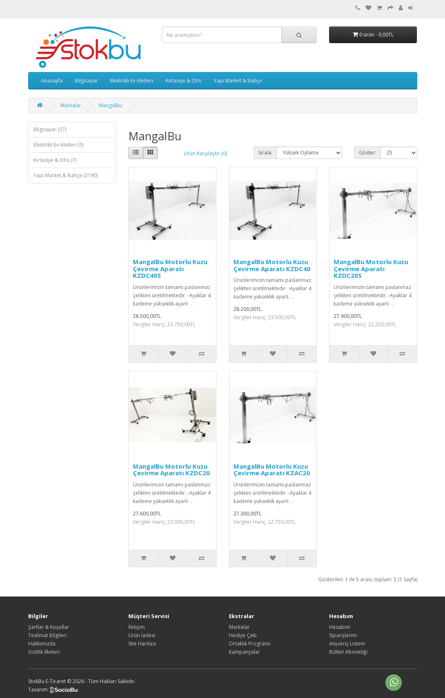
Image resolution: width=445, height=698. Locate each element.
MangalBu (110, 105)
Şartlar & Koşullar (48, 627)
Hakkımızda (41, 643)
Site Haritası (142, 643)
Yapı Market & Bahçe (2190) (66, 175)
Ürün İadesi (141, 635)
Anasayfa (52, 80)
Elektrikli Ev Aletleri (131, 80)
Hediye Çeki (243, 635)
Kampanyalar (244, 651)
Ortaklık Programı (249, 643)
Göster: (367, 152)
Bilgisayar (86, 80)
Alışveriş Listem (347, 643)
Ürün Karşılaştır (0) (205, 153)
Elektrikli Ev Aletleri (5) (59, 144)
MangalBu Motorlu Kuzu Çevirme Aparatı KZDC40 (271, 265)
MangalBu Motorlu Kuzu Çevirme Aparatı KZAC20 (271, 469)
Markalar (70, 105)
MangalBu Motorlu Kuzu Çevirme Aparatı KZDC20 (171, 469)
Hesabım (339, 627)
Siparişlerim (343, 635)
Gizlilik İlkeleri (44, 651)
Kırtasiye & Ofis (183, 80)
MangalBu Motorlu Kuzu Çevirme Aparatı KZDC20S (371, 268)
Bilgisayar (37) (50, 129)
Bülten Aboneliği (348, 651)
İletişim (136, 627)
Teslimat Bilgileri (47, 635)
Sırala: (265, 152)
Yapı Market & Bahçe (238, 80)
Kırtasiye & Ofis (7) (55, 160)
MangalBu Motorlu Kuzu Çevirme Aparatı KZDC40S (170, 268)
